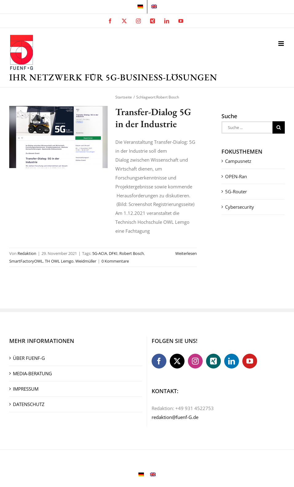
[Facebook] (159, 361)
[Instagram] (195, 361)
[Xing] (213, 361)
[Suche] (278, 127)
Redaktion (27, 253)
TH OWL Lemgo (59, 261)
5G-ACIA (99, 253)
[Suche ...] (246, 127)
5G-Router (236, 191)
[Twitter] (177, 361)
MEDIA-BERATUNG (32, 373)
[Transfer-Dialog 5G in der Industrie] (58, 137)
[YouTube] (249, 361)
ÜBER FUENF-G (29, 358)
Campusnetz (238, 161)
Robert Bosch (131, 253)
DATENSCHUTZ (29, 404)
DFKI (113, 253)
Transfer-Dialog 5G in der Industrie (153, 118)
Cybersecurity (239, 207)
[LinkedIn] (231, 361)
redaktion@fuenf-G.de (175, 417)
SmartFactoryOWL (26, 261)
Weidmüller (85, 261)
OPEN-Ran (236, 176)
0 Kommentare (115, 261)
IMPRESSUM (25, 389)
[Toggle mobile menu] (281, 43)
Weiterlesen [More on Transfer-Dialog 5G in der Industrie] (186, 253)
